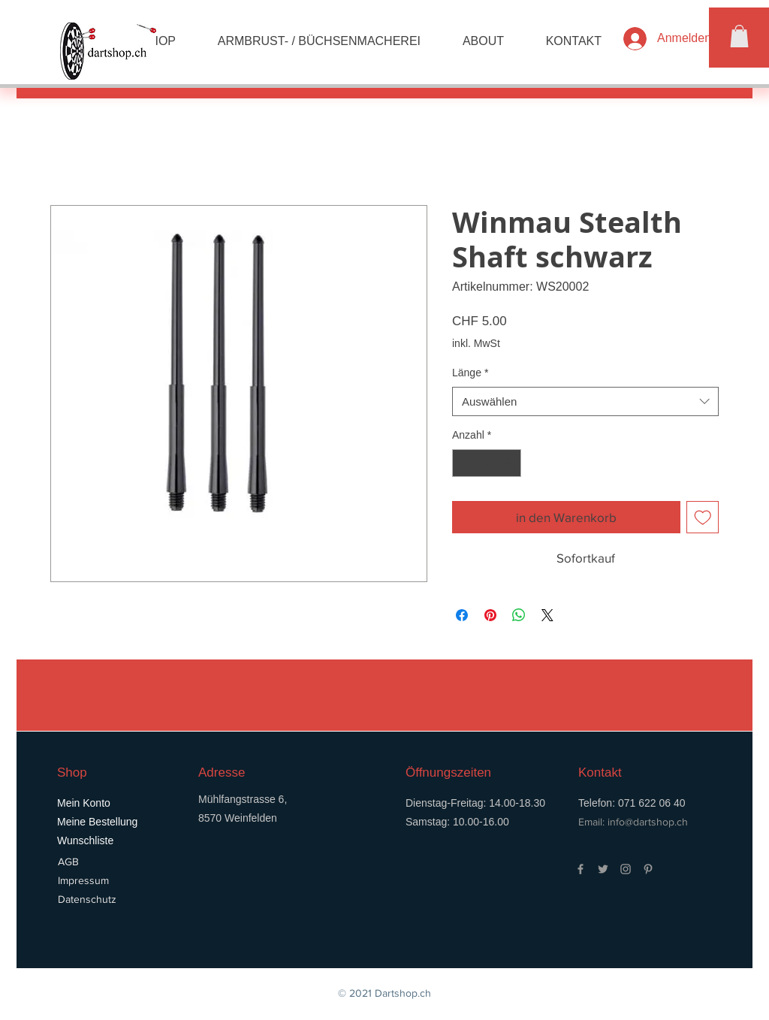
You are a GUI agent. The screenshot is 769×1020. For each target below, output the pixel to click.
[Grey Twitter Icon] (603, 869)
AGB (68, 862)
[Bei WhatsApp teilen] (519, 615)
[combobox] (585, 401)
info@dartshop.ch (648, 822)
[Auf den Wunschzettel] (702, 517)
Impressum (83, 880)
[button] (739, 36)
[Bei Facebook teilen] (462, 615)
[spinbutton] (486, 463)
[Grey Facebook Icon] (580, 869)
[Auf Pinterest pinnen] (490, 615)
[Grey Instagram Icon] (625, 869)
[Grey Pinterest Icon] (648, 869)
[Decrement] (463, 463)
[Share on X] (547, 615)
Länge (470, 373)
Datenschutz (87, 899)
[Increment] (509, 463)
